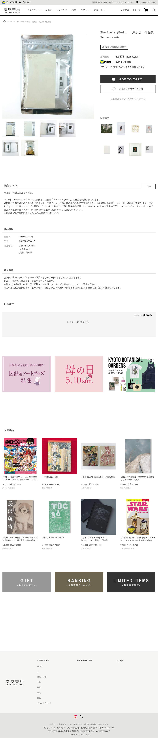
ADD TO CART (129, 79)
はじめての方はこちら (147, 2)
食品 (39, 698)
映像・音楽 (41, 677)
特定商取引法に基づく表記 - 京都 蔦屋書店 (94, 703)
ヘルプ (79, 672)
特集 (74, 10)
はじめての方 (82, 667)
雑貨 (39, 687)
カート (146, 12)
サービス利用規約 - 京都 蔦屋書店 (91, 687)
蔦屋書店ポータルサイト (127, 667)
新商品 (48, 10)
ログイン (136, 10)
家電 (39, 693)
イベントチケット (44, 703)
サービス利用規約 (84, 682)
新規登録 (124, 10)
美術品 (40, 667)
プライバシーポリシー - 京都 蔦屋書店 (92, 713)
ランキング (61, 10)
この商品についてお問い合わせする (128, 99)
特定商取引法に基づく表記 (88, 698)
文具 (39, 682)
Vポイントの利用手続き (111, 66)
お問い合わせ (82, 677)
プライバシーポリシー (86, 708)
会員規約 (80, 693)
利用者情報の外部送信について (90, 719)
